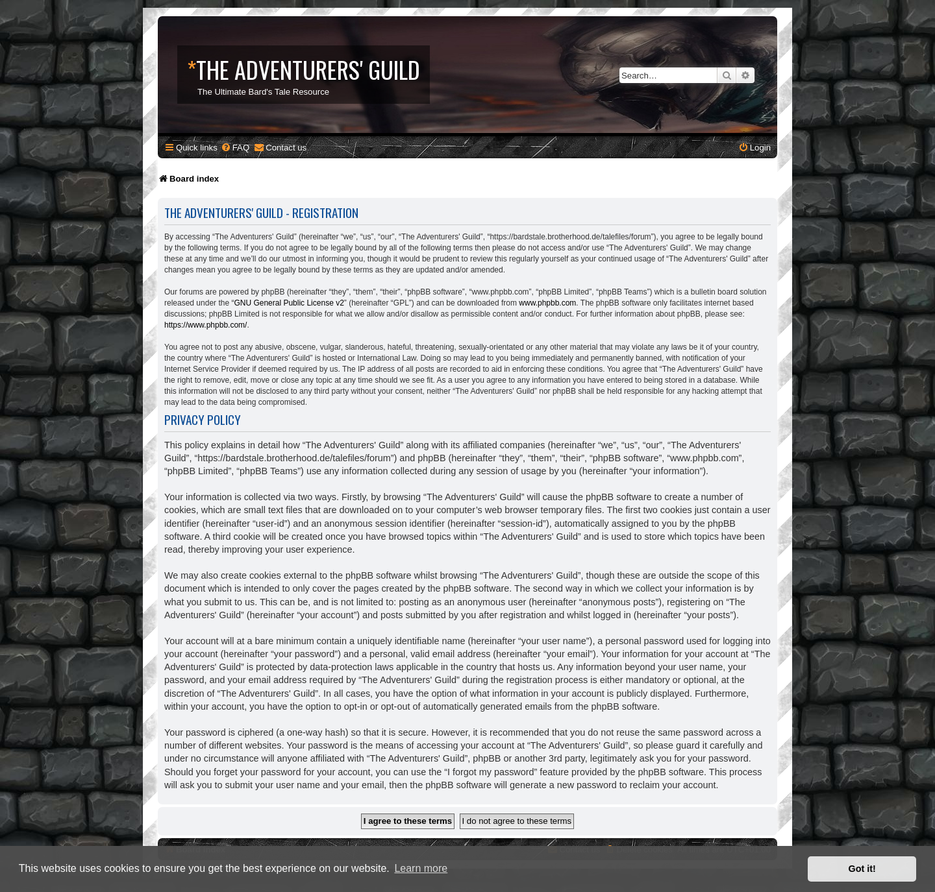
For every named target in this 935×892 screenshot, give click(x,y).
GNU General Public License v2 (288, 302)
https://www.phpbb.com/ (205, 325)
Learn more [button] (420, 868)
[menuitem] (235, 147)
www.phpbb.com (547, 302)
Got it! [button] (862, 868)
